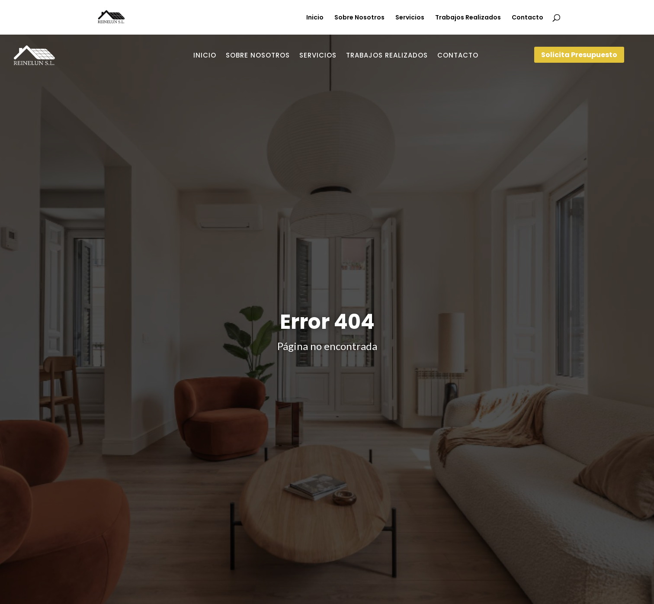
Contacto (527, 18)
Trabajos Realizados (468, 18)
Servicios (409, 18)
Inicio (315, 18)
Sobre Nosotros (359, 18)
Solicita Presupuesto (579, 55)
